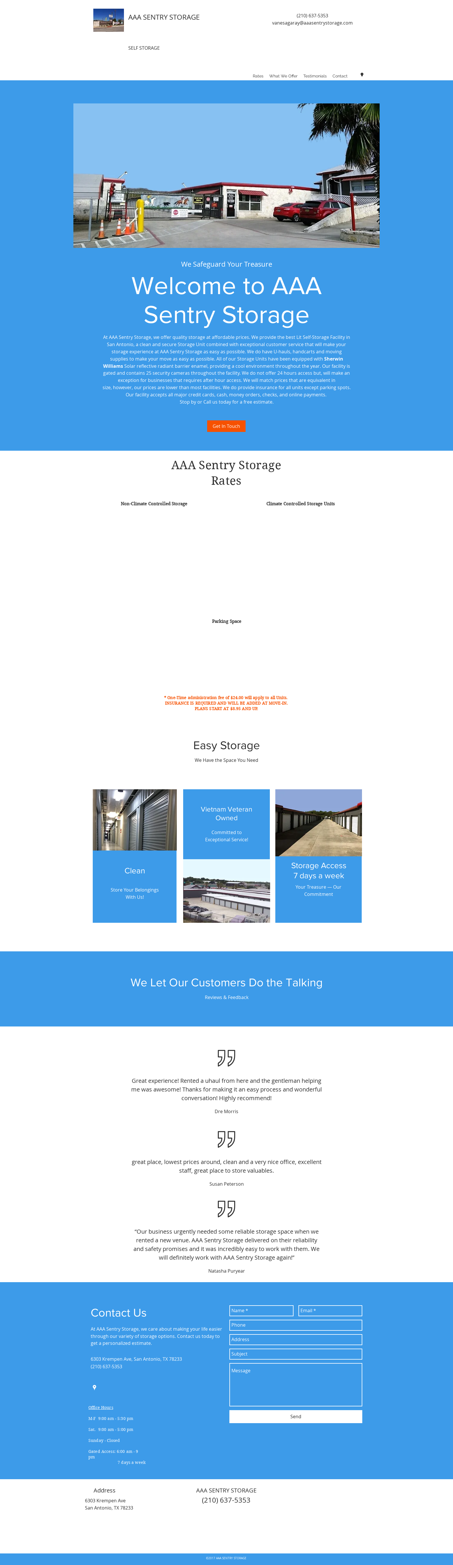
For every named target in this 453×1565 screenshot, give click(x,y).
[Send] (295, 1416)
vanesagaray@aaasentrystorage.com (312, 23)
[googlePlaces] (362, 75)
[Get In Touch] (226, 426)
